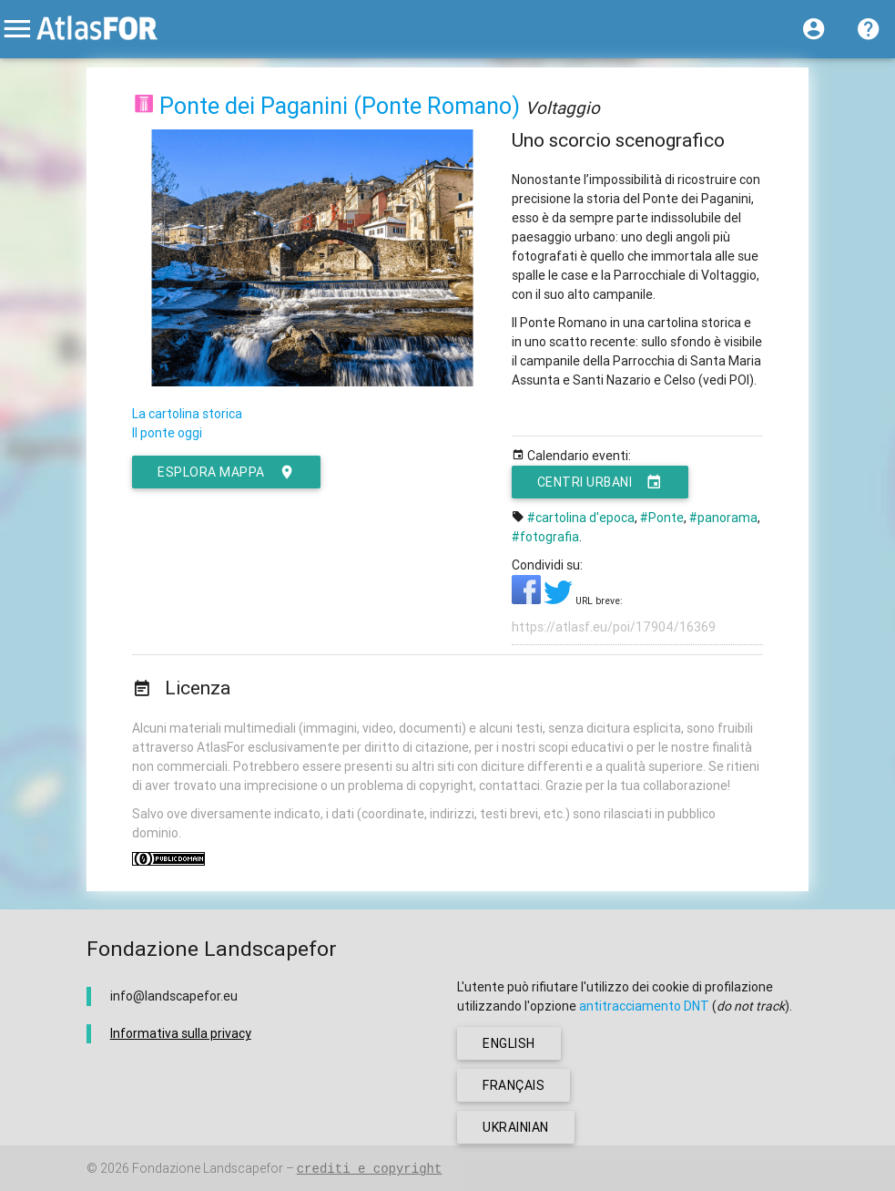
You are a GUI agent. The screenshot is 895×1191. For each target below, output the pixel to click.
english (509, 1043)
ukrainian (516, 1127)
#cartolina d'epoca (581, 517)
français (513, 1085)
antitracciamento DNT (644, 1006)
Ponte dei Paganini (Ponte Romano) (339, 106)
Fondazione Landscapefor (207, 1168)
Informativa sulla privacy (180, 1033)
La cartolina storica (187, 414)
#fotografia (545, 537)
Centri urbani (600, 482)
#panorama (723, 517)
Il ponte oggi (167, 433)
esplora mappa (226, 472)
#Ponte (662, 517)
